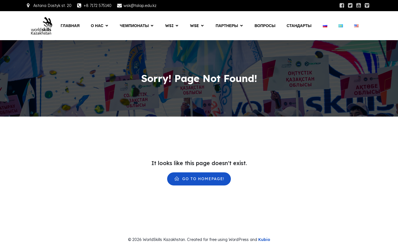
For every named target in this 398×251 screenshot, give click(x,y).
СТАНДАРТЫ (298, 25)
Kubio (264, 239)
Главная (70, 25)
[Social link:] (342, 5)
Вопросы (265, 25)
